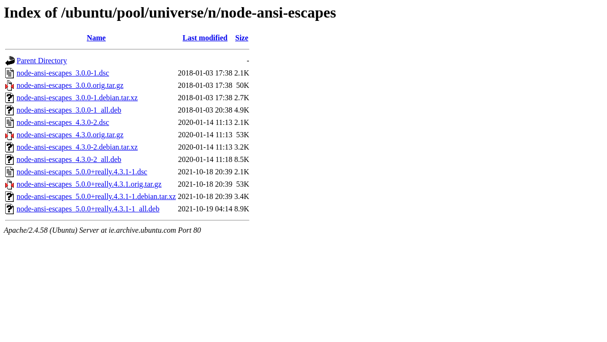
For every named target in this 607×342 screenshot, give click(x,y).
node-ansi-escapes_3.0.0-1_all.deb (69, 110)
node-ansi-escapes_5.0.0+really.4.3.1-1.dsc (82, 172)
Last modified (205, 38)
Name (96, 38)
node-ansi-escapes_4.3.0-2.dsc (63, 122)
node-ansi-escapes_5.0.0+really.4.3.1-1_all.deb (88, 209)
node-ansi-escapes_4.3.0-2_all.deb (69, 159)
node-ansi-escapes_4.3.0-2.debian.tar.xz (77, 147)
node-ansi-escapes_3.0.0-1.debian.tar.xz (77, 98)
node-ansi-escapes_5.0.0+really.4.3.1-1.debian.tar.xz (96, 196)
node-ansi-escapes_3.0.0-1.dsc (63, 73)
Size (241, 38)
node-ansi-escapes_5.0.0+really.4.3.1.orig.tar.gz (89, 184)
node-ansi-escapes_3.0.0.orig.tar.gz (70, 85)
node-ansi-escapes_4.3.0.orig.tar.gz (70, 135)
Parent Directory (42, 61)
